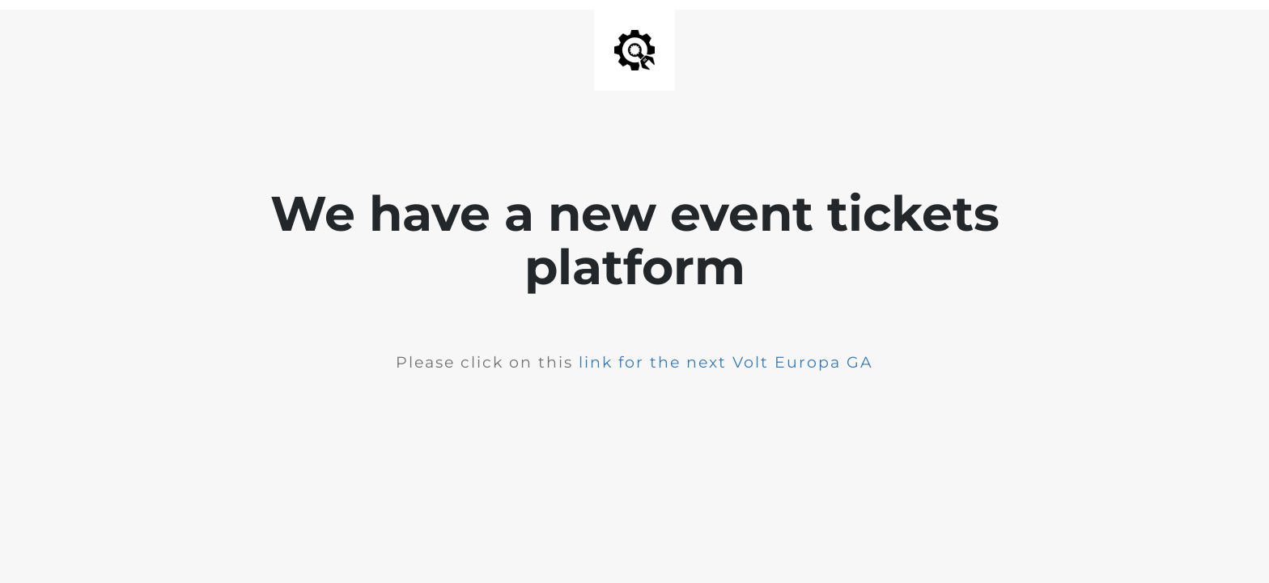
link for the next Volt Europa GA (726, 362)
